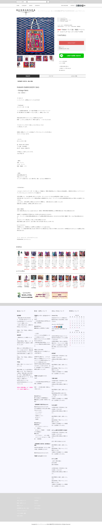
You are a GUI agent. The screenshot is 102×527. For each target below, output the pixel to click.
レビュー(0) (74, 76)
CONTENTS (36, 5)
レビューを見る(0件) (62, 61)
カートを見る (37, 505)
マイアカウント (37, 498)
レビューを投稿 (61, 63)
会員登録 (71, 1)
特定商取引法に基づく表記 (64, 48)
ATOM (21, 515)
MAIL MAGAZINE (64, 5)
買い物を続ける (61, 70)
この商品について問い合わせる (64, 68)
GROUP (29, 5)
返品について (61, 47)
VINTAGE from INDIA (68, 25)
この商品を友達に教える (62, 66)
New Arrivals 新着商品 (64, 21)
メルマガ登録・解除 (21, 513)
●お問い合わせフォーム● (22, 380)
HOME (18, 5)
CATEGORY (23, 5)
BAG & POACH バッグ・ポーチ (65, 20)
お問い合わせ (37, 508)
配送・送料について (21, 503)
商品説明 (28, 76)
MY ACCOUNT (63, 1)
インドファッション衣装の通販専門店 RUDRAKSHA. (49, 524)
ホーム (58, 20)
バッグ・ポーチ (60, 25)
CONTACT (72, 5)
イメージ (51, 76)
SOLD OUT (71, 43)
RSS (18, 515)
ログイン (78, 1)
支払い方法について (21, 500)
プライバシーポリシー (22, 510)
